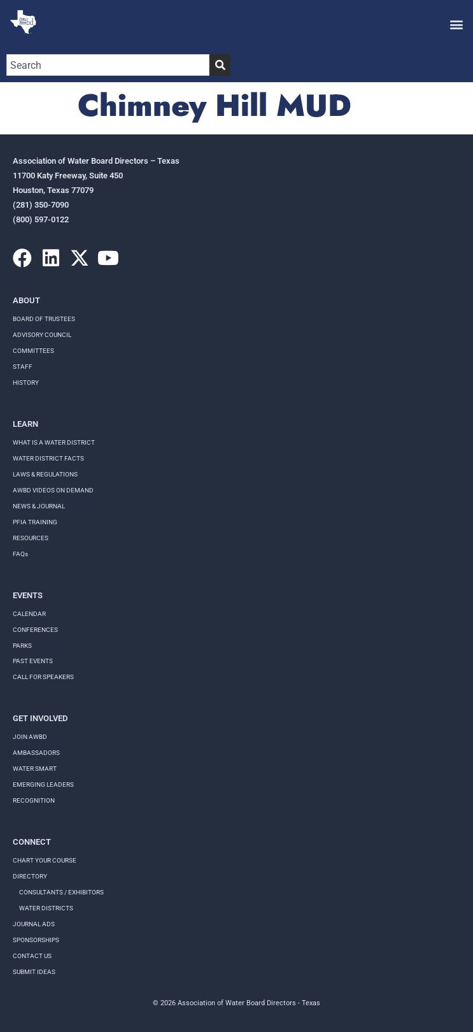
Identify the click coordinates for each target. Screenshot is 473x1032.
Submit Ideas (34, 972)
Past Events (33, 661)
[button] (456, 23)
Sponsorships (36, 940)
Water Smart (35, 768)
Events (28, 595)
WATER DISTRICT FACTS (48, 458)
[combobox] (107, 65)
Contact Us (32, 956)
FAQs (20, 554)
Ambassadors (36, 753)
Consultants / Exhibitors (61, 892)
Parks (22, 645)
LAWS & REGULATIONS (45, 474)
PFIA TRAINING (35, 522)
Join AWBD (30, 737)
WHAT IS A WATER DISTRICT (54, 442)
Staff (22, 366)
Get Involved (40, 718)
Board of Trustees (44, 319)
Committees (33, 351)
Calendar (29, 614)
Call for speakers (43, 677)
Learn (25, 424)
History (26, 382)
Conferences (35, 630)
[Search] (219, 65)
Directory (30, 876)
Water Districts (46, 908)
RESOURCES (30, 538)
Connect (32, 842)
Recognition (34, 800)
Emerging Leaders (43, 784)
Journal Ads (34, 924)
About (26, 300)
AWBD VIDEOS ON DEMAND (53, 490)
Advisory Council (42, 335)
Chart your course (44, 860)
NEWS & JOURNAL (39, 506)
